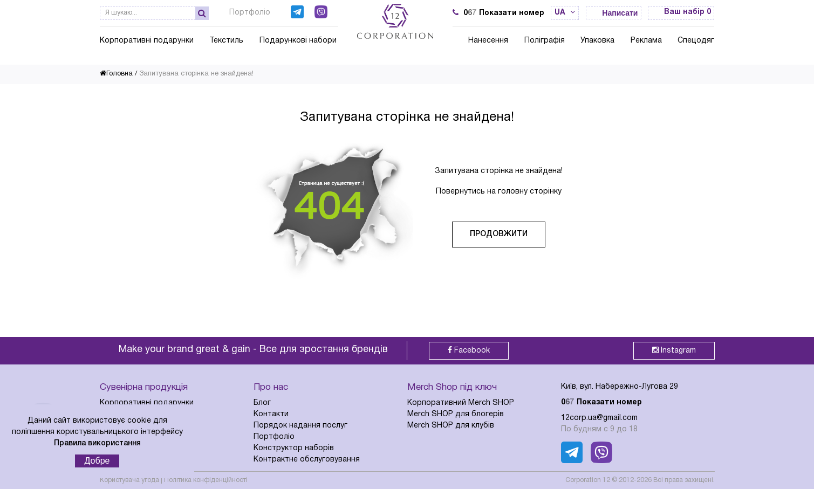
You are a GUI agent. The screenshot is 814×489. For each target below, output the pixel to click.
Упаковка (597, 40)
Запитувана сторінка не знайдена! (196, 74)
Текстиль (226, 40)
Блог (262, 403)
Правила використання (97, 443)
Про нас (271, 387)
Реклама (646, 40)
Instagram (674, 350)
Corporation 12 (587, 480)
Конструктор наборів (294, 448)
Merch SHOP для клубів (450, 425)
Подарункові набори (298, 40)
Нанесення (488, 40)
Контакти (271, 414)
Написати (620, 13)
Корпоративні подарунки (147, 40)
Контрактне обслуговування (307, 459)
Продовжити (499, 234)
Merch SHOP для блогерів (455, 414)
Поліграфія (544, 40)
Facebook (469, 350)
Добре (97, 460)
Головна (116, 74)
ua (565, 12)
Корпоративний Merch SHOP (460, 403)
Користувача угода (129, 480)
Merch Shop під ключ (452, 387)
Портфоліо (249, 12)
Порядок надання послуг (300, 425)
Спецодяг (696, 40)
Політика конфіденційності (206, 480)
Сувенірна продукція (144, 387)
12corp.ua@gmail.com (599, 418)
